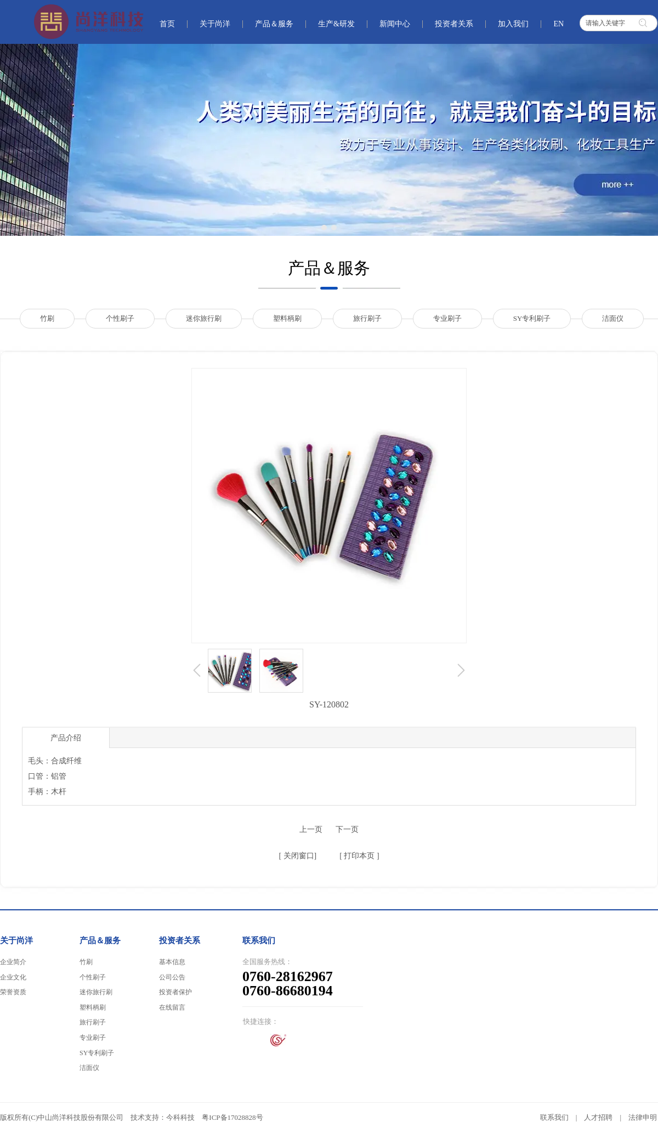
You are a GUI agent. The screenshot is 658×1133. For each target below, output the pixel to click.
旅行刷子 (93, 1022)
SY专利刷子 (97, 1053)
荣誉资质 (13, 992)
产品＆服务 (100, 940)
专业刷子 (93, 1037)
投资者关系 (179, 940)
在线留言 (172, 1007)
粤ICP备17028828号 (232, 1117)
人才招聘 (598, 1117)
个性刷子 (93, 977)
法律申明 (642, 1117)
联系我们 (554, 1117)
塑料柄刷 (93, 1007)
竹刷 (86, 962)
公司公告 (172, 977)
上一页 (310, 829)
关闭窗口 (297, 856)
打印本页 (358, 856)
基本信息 (172, 962)
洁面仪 (89, 1068)
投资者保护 (175, 992)
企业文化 (13, 977)
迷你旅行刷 (96, 992)
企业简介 (13, 962)
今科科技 (180, 1117)
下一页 (347, 829)
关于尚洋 (16, 940)
